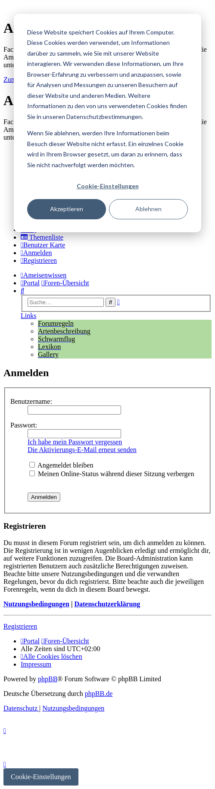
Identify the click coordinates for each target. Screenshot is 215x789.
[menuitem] (42, 237)
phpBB (47, 679)
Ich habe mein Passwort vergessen (75, 442)
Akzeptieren (66, 208)
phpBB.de (98, 693)
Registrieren (20, 626)
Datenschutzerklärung (107, 604)
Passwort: (23, 425)
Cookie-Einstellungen (108, 186)
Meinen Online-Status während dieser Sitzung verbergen (111, 473)
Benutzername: (31, 401)
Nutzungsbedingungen (36, 604)
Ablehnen (148, 208)
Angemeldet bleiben (61, 465)
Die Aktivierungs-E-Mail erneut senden (82, 449)
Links (28, 315)
